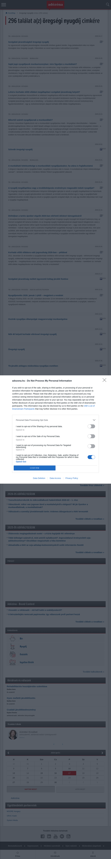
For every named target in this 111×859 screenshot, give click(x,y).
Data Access (55, 478)
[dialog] (55, 429)
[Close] (105, 381)
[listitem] (55, 420)
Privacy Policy (71, 478)
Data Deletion (39, 478)
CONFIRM (34, 468)
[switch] (91, 426)
